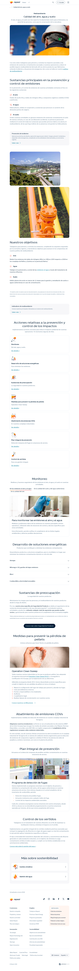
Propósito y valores (15, 914)
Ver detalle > (15, 351)
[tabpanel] (39, 516)
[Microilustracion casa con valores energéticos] (13, 358)
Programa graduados (36, 917)
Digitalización (14, 939)
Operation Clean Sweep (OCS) (39, 676)
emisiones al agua (43, 270)
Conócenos (13, 908)
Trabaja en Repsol (35, 911)
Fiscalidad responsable (36, 945)
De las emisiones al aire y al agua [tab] (20, 489)
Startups (12, 942)
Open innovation (14, 945)
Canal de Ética (23, 952)
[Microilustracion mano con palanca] (13, 454)
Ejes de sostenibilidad (36, 935)
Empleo (32, 908)
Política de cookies (15, 958)
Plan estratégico (14, 924)
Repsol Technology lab (16, 935)
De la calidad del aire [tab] (17, 492)
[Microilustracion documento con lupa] (13, 377)
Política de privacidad (36, 955)
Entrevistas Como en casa (58, 924)
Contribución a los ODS (36, 939)
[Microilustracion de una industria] (13, 416)
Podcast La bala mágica (57, 920)
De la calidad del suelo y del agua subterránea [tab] (49, 489)
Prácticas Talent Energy (36, 914)
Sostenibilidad (34, 929)
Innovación (13, 929)
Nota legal (25, 955)
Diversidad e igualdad (36, 920)
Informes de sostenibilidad (37, 942)
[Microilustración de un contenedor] (13, 396)
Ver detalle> (15, 389)
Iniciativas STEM (34, 924)
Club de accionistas (56, 911)
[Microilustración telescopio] (13, 339)
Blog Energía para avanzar (58, 917)
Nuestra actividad (15, 917)
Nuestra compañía (15, 911)
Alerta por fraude (15, 955)
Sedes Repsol (13, 920)
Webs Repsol (13, 952)
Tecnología (13, 932)
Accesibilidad (33, 952)
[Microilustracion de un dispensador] (13, 435)
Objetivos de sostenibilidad (37, 932)
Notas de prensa (55, 914)
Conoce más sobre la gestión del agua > (23, 846)
